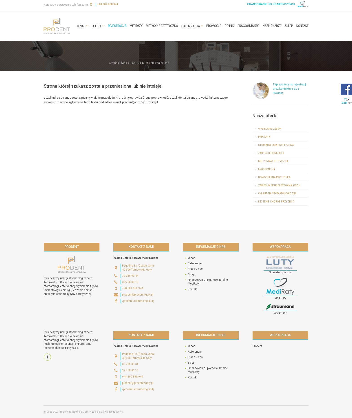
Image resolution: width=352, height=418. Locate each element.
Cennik (229, 26)
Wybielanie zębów (270, 128)
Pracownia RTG (248, 26)
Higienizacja (190, 26)
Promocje (213, 26)
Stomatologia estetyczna (276, 145)
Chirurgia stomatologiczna (277, 193)
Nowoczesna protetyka (274, 177)
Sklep (289, 26)
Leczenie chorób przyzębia (276, 201)
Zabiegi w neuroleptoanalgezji (279, 185)
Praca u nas (195, 268)
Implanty (264, 136)
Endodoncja (266, 169)
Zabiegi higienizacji (271, 153)
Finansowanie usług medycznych (271, 4)
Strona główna (118, 62)
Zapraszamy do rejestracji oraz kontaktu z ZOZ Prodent (289, 89)
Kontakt (302, 26)
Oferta (96, 26)
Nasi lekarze (272, 26)
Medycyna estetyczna (162, 26)
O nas (81, 26)
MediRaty (136, 26)
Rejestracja (117, 26)
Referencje (195, 263)
